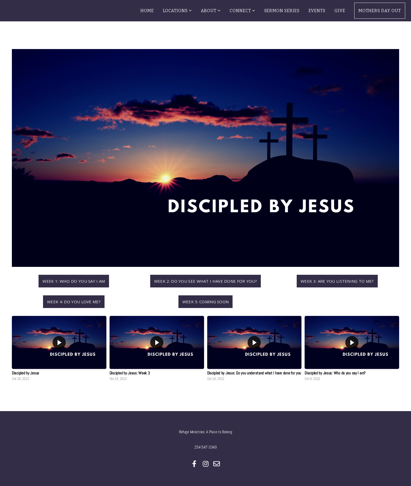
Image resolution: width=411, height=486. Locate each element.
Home (147, 10)
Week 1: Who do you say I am (73, 281)
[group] (59, 350)
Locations (177, 10)
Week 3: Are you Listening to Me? (337, 281)
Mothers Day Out (379, 10)
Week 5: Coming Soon (205, 301)
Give (339, 10)
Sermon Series (282, 10)
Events (317, 10)
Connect (242, 10)
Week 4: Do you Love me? (74, 301)
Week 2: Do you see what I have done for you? (205, 281)
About (211, 10)
